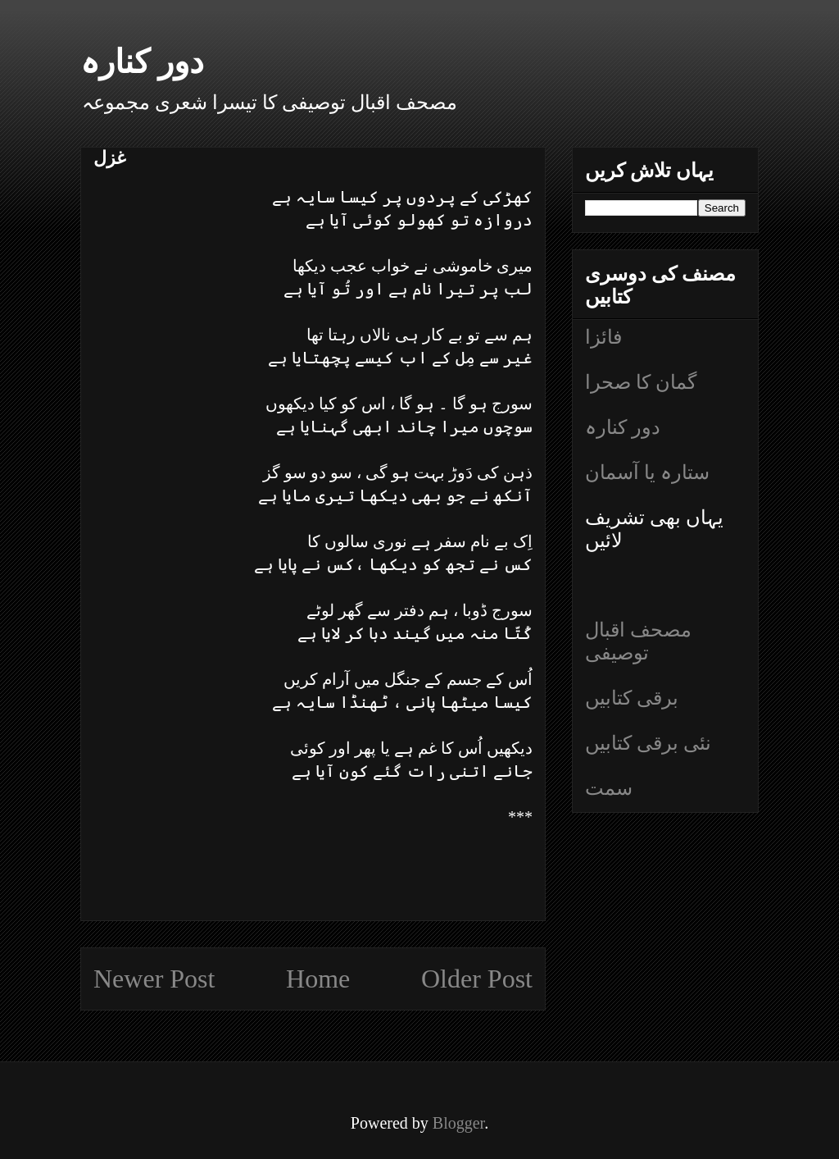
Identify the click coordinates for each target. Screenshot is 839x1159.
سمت (609, 788)
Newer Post (154, 978)
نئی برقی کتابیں (648, 743)
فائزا (603, 337)
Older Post (477, 978)
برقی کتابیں (631, 698)
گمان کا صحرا (640, 382)
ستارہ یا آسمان (647, 472)
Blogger (458, 1123)
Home (318, 978)
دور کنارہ (142, 61)
